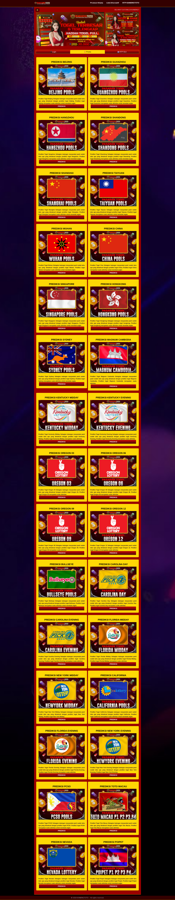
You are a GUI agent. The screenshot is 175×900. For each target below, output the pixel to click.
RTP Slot (122, 52)
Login (53, 52)
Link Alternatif (112, 3)
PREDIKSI (61, 106)
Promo (87, 52)
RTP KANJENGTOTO (130, 3)
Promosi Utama (96, 3)
